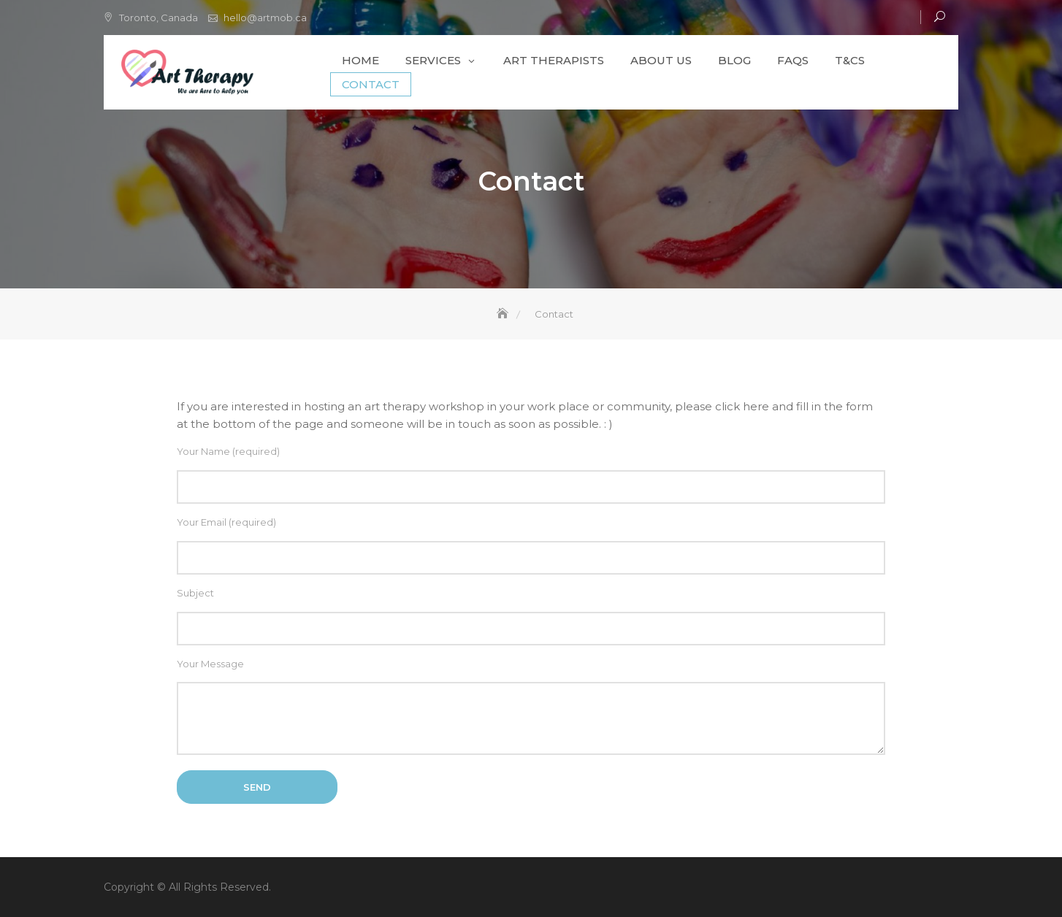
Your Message (531, 709)
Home (360, 60)
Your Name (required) (531, 474)
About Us (661, 60)
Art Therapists (553, 60)
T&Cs (850, 60)
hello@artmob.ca (265, 17)
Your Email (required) (531, 545)
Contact (371, 84)
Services (433, 60)
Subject (531, 616)
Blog (734, 60)
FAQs (793, 60)
